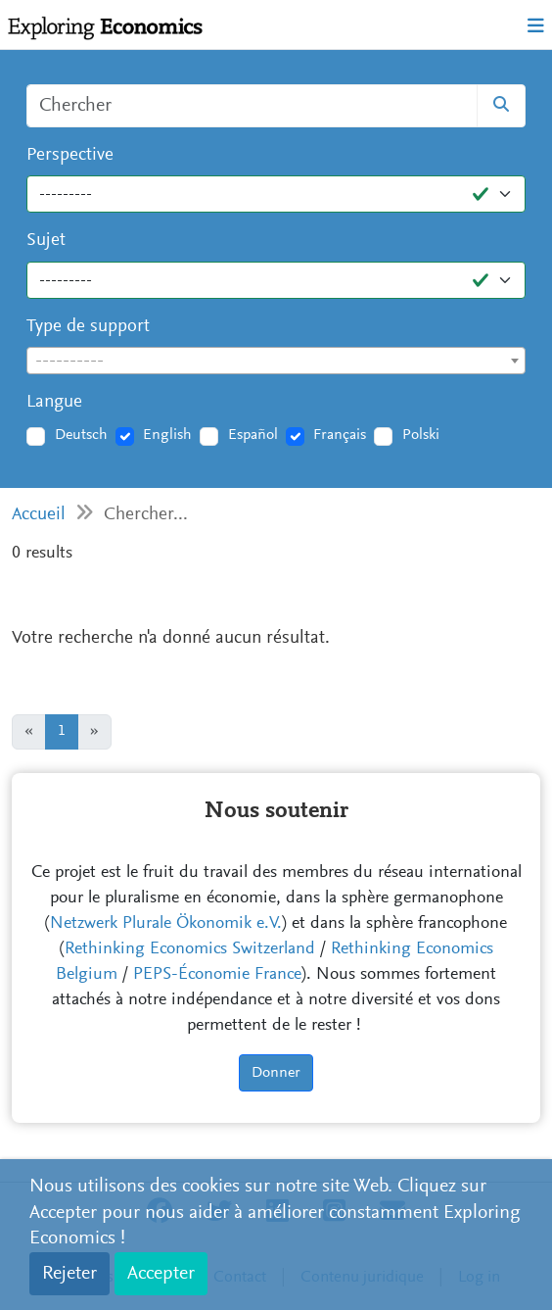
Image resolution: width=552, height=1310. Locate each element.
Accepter (161, 1274)
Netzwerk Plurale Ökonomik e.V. (166, 924)
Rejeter (69, 1274)
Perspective (70, 155)
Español (253, 435)
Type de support (88, 326)
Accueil (39, 515)
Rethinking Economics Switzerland (190, 949)
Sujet (46, 240)
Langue (54, 402)
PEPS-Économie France (217, 975)
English (167, 435)
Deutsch (81, 435)
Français (339, 435)
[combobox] (276, 360)
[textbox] (276, 361)
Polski (420, 435)
